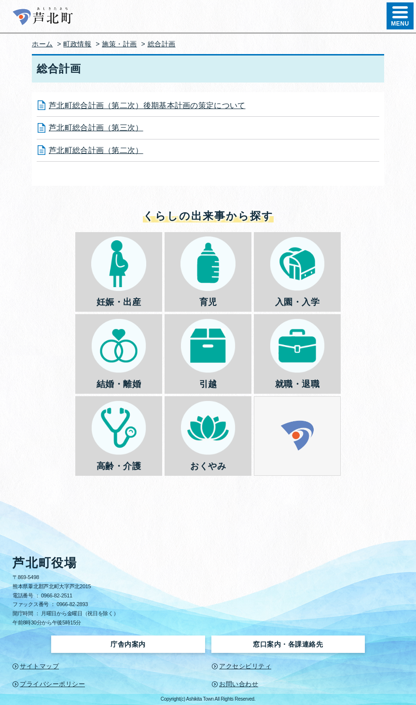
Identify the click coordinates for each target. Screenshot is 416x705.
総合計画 (162, 44)
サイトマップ (39, 666)
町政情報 (77, 44)
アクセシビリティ (245, 666)
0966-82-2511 (56, 595)
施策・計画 (119, 44)
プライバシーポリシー (52, 684)
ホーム (42, 44)
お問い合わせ (238, 684)
